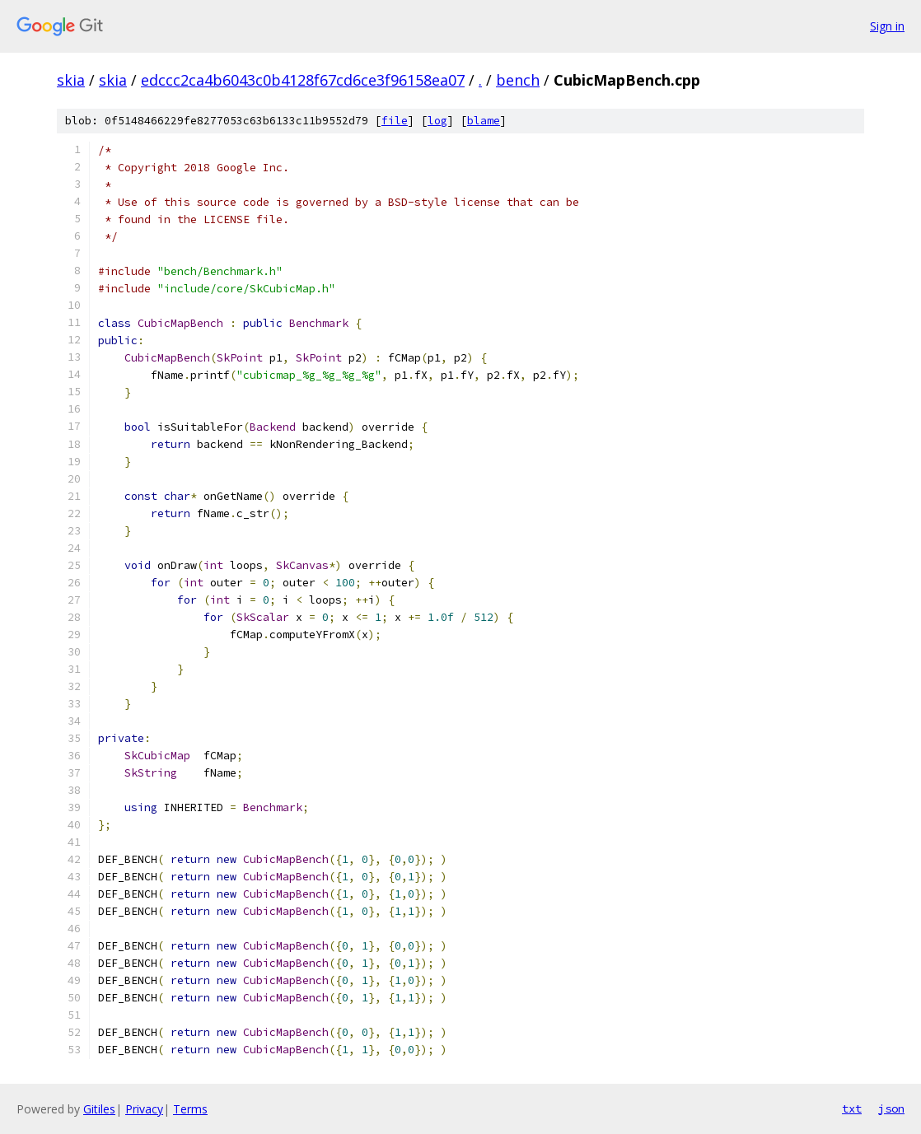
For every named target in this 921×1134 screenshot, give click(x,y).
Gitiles (99, 1109)
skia (71, 80)
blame (483, 121)
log (437, 121)
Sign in (887, 26)
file (394, 121)
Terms (190, 1109)
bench (518, 80)
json (891, 1108)
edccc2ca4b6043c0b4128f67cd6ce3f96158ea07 (303, 80)
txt (852, 1108)
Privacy (144, 1109)
